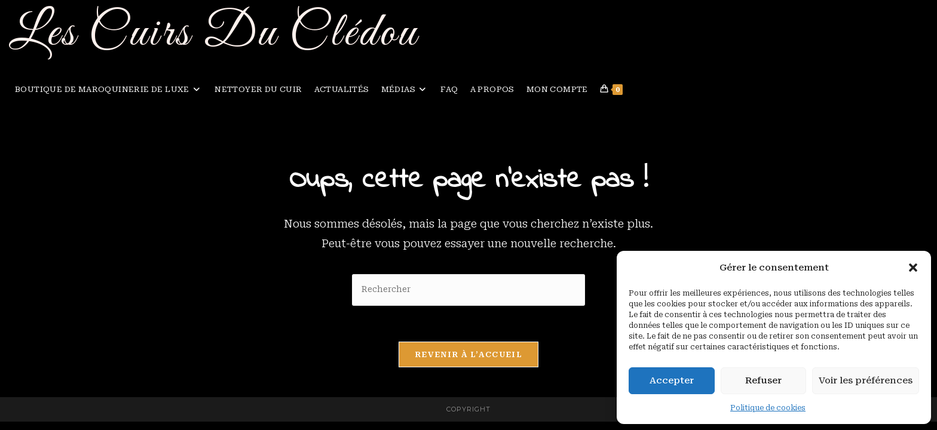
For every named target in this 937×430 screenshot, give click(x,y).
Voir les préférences (865, 380)
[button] (913, 268)
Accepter (672, 380)
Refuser (763, 380)
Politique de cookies (768, 408)
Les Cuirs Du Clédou (214, 33)
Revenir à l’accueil (468, 354)
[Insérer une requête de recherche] (468, 290)
